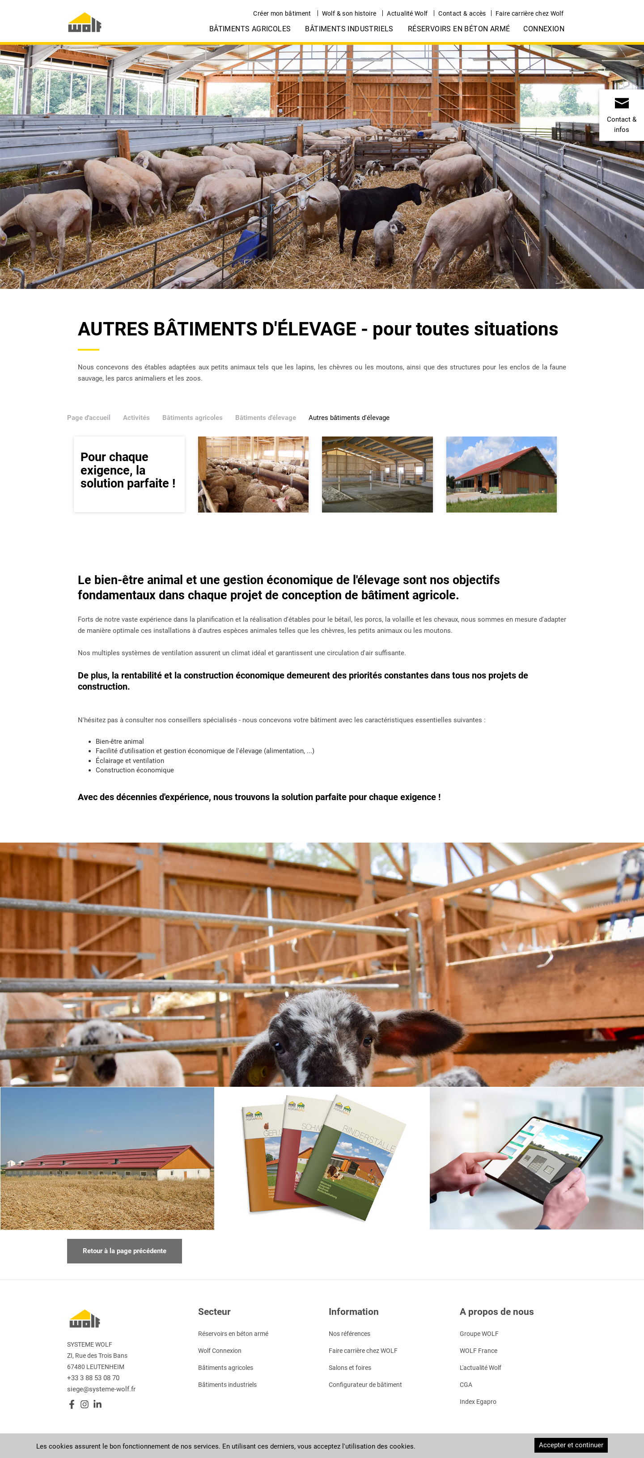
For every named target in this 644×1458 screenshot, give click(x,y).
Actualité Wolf (407, 13)
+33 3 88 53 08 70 (93, 1378)
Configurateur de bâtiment (365, 1384)
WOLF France (478, 1350)
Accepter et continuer (571, 1445)
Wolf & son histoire (349, 13)
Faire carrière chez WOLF (363, 1350)
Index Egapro (478, 1401)
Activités (136, 418)
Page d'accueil (88, 418)
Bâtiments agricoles (250, 29)
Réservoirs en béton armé (459, 29)
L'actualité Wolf (480, 1367)
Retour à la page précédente (124, 1251)
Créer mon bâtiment (282, 13)
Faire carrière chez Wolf (530, 13)
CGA (466, 1384)
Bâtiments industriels (349, 29)
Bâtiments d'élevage (265, 418)
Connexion (543, 29)
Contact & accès (462, 13)
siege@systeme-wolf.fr (101, 1389)
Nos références (349, 1333)
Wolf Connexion (220, 1350)
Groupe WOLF (479, 1333)
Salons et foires (350, 1367)
